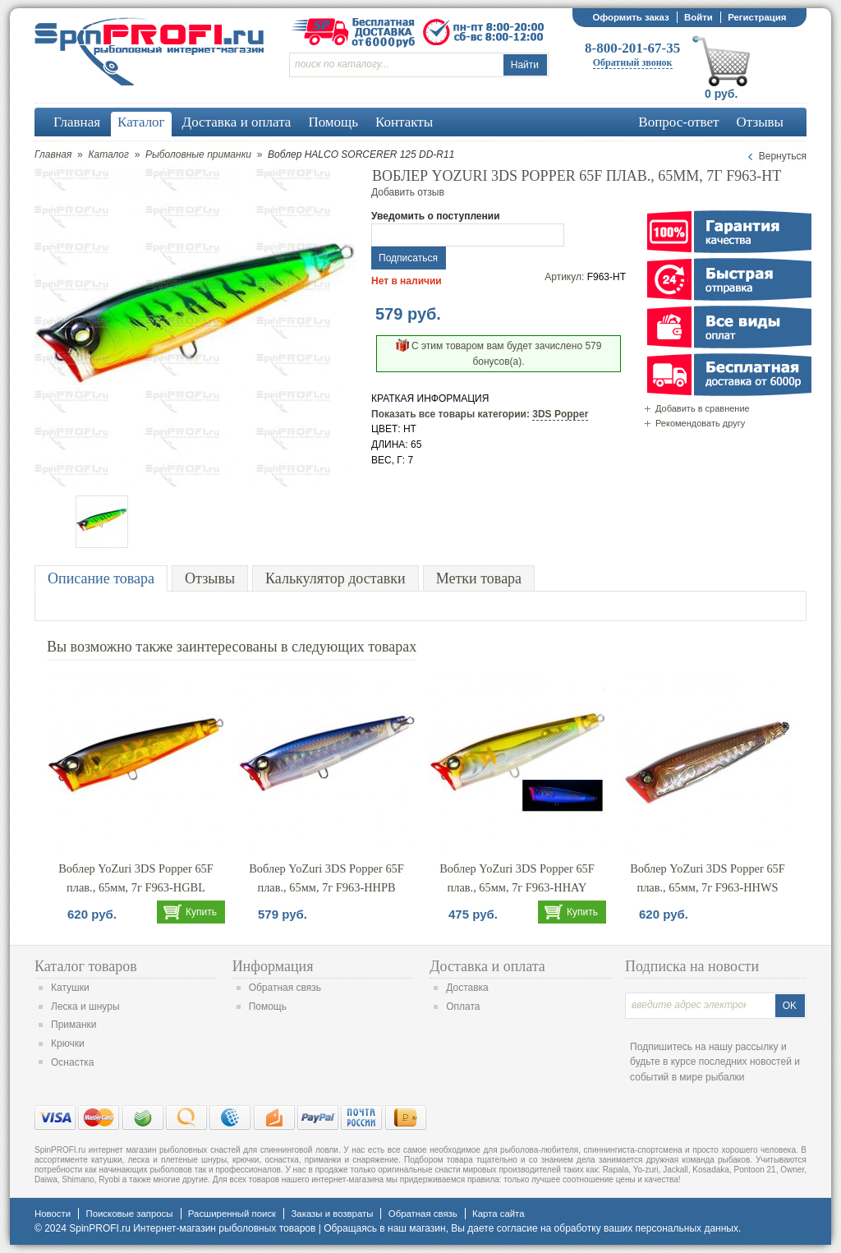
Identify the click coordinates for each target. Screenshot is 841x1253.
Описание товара (101, 578)
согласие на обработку (549, 1228)
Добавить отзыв (407, 192)
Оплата (463, 1006)
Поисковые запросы (128, 1213)
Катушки (70, 987)
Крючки (68, 1043)
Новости (52, 1213)
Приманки (74, 1024)
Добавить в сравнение (702, 408)
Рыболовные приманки (198, 154)
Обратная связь (285, 987)
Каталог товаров (85, 966)
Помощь (268, 1006)
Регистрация (757, 17)
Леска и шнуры (85, 1006)
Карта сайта (498, 1213)
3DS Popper (560, 414)
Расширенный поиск (232, 1213)
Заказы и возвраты (332, 1213)
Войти (698, 17)
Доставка (467, 987)
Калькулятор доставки (335, 578)
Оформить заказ (630, 17)
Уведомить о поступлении (435, 216)
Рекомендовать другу (700, 423)
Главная (52, 154)
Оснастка (72, 1062)
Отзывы (210, 578)
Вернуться (783, 156)
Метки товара (479, 578)
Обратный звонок (633, 62)
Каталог (108, 154)
